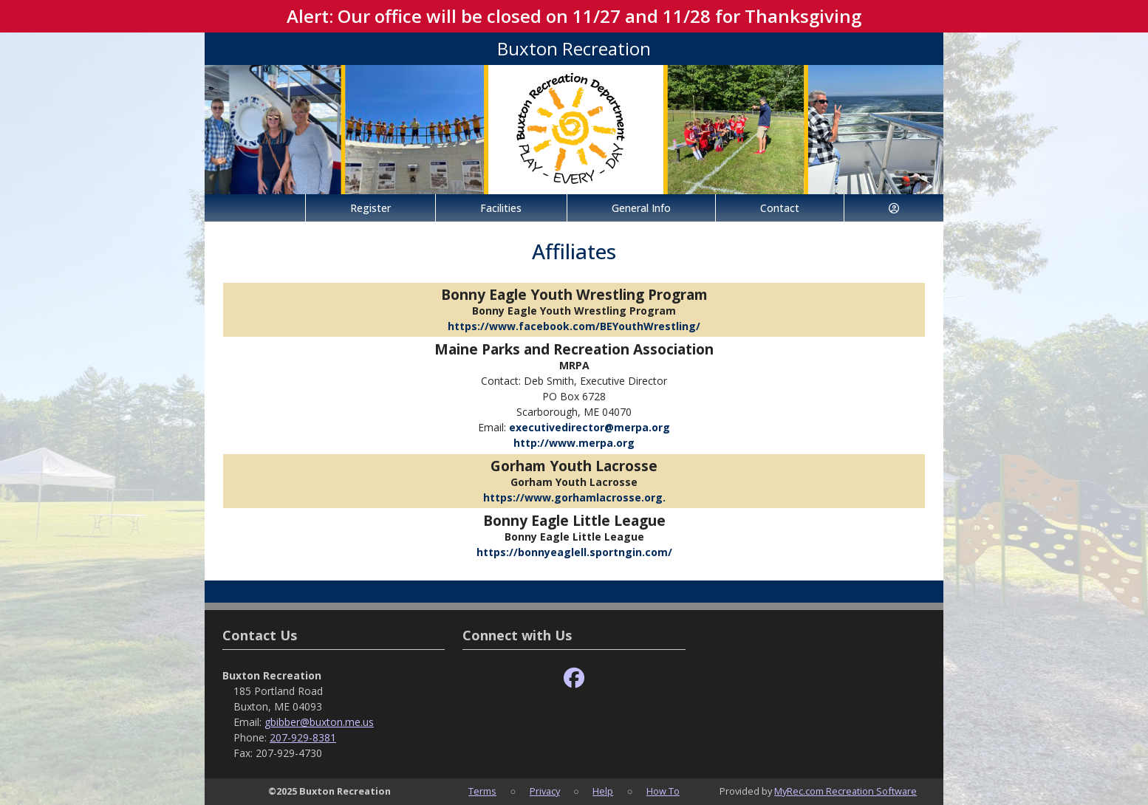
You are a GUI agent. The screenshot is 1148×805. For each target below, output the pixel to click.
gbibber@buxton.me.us (319, 722)
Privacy (545, 791)
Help (602, 791)
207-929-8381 (303, 737)
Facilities (501, 208)
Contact (779, 208)
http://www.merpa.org (574, 443)
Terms (482, 791)
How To (663, 791)
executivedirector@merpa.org (589, 427)
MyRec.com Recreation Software (845, 791)
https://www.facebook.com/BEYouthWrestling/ (574, 326)
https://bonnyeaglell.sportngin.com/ (574, 552)
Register (370, 208)
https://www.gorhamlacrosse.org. (574, 497)
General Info (641, 208)
